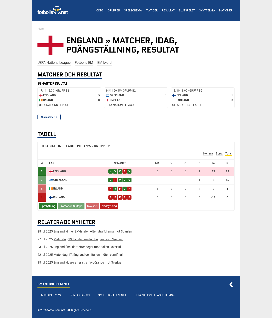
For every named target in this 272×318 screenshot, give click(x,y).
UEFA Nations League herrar (155, 295)
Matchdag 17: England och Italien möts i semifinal (88, 254)
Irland (58, 188)
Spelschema (133, 10)
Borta (219, 153)
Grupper (114, 10)
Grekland (60, 180)
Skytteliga (207, 10)
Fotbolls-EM (84, 63)
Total (228, 153)
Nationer (225, 10)
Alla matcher (47, 117)
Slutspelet (187, 10)
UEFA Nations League (54, 63)
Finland (59, 197)
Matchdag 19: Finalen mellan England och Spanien (88, 239)
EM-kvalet (104, 63)
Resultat (168, 10)
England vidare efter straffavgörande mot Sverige (87, 262)
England (59, 171)
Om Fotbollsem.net (112, 295)
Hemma (208, 153)
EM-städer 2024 (50, 295)
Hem (40, 29)
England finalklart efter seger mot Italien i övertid (87, 247)
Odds (100, 10)
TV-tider (152, 10)
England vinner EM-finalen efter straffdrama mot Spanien (93, 231)
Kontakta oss (80, 295)
